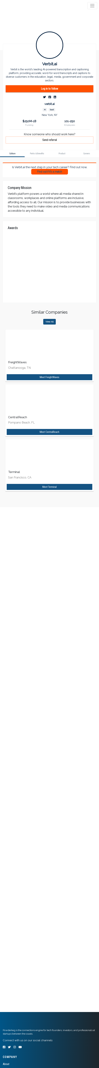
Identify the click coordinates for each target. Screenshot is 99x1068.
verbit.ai (49, 104)
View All (49, 321)
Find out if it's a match (49, 171)
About (6, 1064)
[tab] (16, 5)
